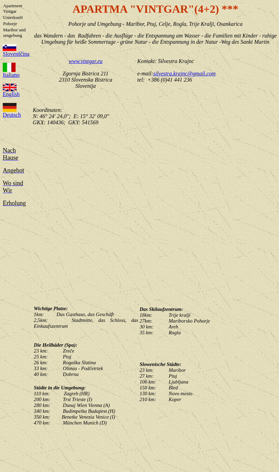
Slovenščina (16, 51)
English (11, 91)
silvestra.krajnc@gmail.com (184, 73)
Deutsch (12, 112)
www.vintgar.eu (85, 61)
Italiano (11, 72)
